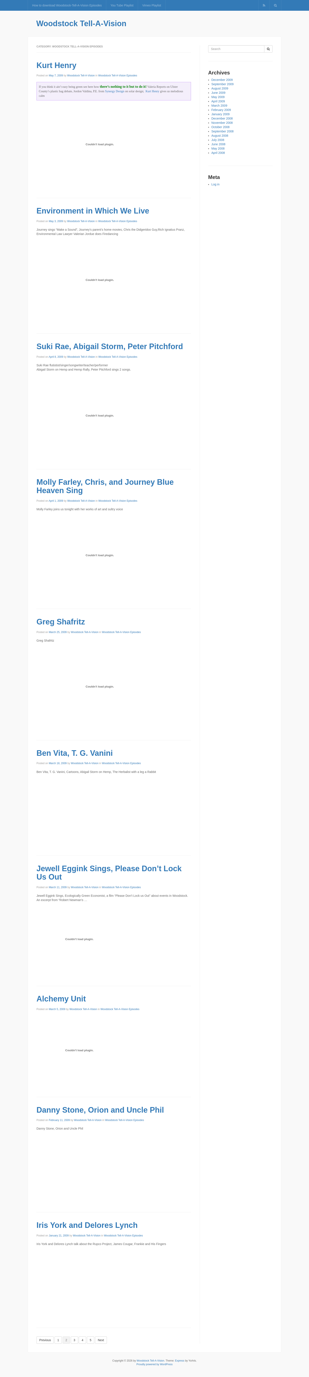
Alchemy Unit (61, 998)
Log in (215, 184)
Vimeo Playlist (151, 5)
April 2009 (218, 101)
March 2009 (219, 105)
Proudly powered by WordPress (154, 1364)
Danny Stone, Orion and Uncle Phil (100, 1110)
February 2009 (221, 110)
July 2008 (217, 140)
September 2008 (222, 131)
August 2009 (219, 88)
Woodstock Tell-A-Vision (81, 23)
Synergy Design (114, 91)
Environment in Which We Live (92, 210)
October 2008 (220, 127)
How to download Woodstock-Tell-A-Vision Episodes (67, 5)
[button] (275, 5)
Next (101, 1340)
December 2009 (222, 80)
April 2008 (218, 153)
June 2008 (218, 144)
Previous (45, 1340)
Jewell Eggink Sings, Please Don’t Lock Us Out (109, 873)
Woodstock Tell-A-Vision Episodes (117, 75)
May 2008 (217, 148)
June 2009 (218, 92)
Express (179, 1360)
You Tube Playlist (122, 5)
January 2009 (220, 114)
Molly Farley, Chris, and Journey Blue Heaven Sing (105, 486)
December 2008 (222, 118)
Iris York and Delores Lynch (87, 1225)
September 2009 (222, 84)
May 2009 (217, 97)
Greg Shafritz (60, 621)
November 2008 (222, 122)
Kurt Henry (56, 65)
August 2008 (219, 135)
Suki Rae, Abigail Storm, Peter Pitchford (109, 346)
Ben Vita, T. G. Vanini (74, 753)
